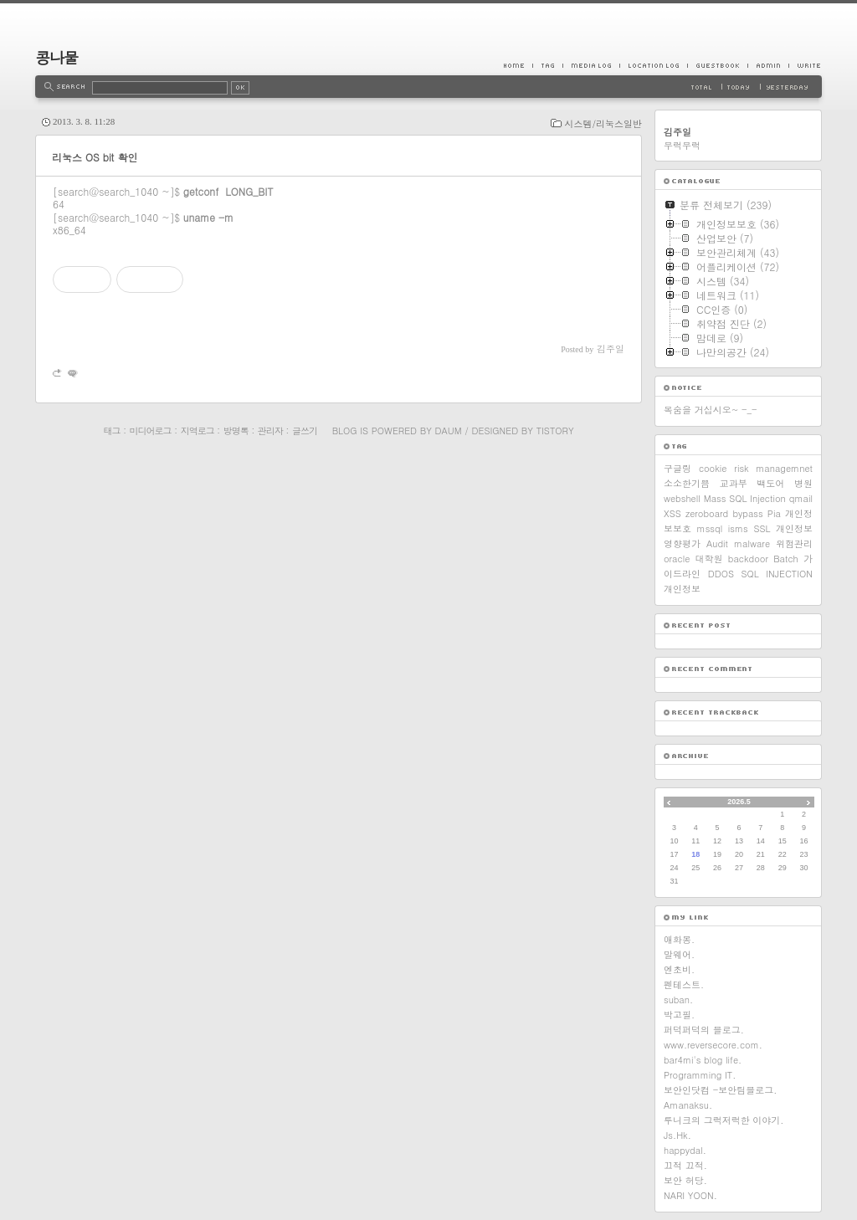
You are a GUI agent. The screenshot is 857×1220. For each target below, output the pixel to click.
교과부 (733, 483)
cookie (713, 468)
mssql (710, 528)
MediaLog (590, 65)
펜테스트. (684, 984)
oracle (677, 558)
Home (518, 65)
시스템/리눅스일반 (603, 123)
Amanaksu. (688, 1105)
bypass (747, 513)
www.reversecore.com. (713, 1044)
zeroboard (706, 513)
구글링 (677, 468)
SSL (761, 528)
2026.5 (739, 801)
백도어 (770, 483)
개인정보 (682, 588)
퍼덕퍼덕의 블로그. (704, 1029)
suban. (678, 999)
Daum (448, 430)
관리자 (270, 430)
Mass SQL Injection (745, 498)
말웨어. (679, 954)
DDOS (721, 573)
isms (738, 528)
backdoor (748, 558)
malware (752, 543)
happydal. (685, 1150)
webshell (682, 498)
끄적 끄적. (685, 1165)
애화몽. (679, 939)
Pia (774, 513)
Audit (717, 543)
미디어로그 (151, 430)
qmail (801, 498)
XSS (672, 513)
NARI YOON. (690, 1195)
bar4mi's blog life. (703, 1059)
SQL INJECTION (777, 573)
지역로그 (197, 430)
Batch (785, 558)
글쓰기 (304, 430)
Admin (767, 65)
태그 (111, 430)
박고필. (679, 1014)
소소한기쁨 (687, 483)
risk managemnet (773, 468)
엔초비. (679, 969)
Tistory (555, 430)
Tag (547, 65)
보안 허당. (685, 1180)
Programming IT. (700, 1075)
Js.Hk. (677, 1135)
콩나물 (56, 57)
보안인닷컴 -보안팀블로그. (720, 1090)
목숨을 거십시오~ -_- (710, 409)
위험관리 (794, 543)
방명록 (236, 430)
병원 (803, 483)
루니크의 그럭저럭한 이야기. (723, 1120)
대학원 (709, 558)
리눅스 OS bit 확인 (94, 157)
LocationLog (653, 65)
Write (805, 65)
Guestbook (717, 65)
